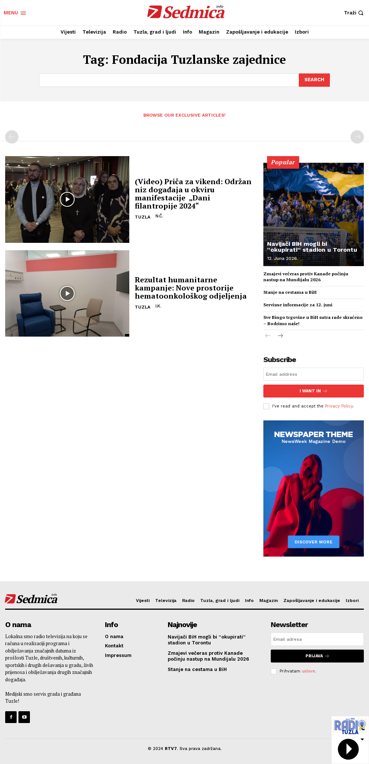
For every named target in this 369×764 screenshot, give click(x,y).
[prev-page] (11, 137)
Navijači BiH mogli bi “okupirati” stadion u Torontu (312, 246)
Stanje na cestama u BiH (290, 292)
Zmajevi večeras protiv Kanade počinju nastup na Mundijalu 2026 (305, 277)
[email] (313, 374)
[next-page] (279, 336)
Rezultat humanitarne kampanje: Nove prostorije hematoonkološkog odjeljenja (191, 288)
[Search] (314, 80)
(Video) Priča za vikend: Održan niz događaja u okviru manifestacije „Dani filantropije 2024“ (193, 193)
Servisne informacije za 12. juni (297, 304)
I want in (314, 391)
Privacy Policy (339, 406)
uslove (308, 671)
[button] (354, 13)
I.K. (158, 306)
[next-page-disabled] (357, 137)
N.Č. (159, 215)
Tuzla (142, 217)
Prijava (317, 656)
